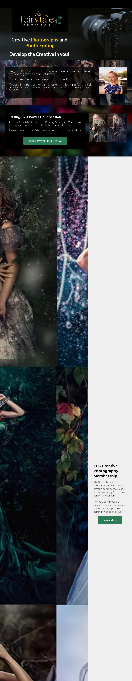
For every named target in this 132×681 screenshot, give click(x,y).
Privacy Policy (11, 635)
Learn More (110, 226)
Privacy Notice (26, 635)
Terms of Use (40, 635)
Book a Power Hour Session (45, 141)
